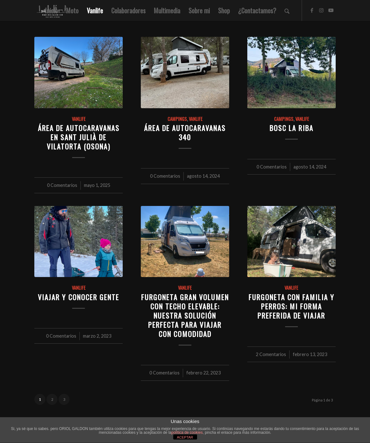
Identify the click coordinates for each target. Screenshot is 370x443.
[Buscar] (287, 10)
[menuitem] (51, 10)
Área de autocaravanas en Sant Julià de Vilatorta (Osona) (79, 136)
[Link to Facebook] (312, 10)
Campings (177, 119)
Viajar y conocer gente (78, 297)
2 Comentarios (271, 354)
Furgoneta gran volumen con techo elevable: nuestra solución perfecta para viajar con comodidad (185, 315)
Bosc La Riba (291, 127)
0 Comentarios (62, 185)
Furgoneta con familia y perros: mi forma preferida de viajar (291, 306)
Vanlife (79, 119)
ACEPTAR (185, 437)
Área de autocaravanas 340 (185, 132)
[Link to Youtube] (331, 10)
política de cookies (187, 432)
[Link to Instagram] (321, 10)
